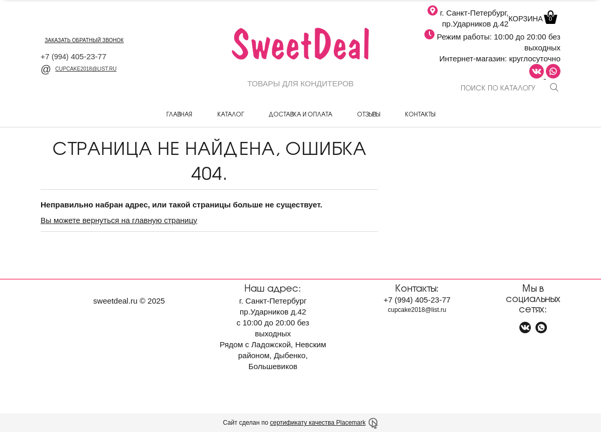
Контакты (420, 114)
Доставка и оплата (300, 114)
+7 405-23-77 (74, 56)
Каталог (230, 114)
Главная (179, 114)
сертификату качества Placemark (317, 422)
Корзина (531, 19)
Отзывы (368, 114)
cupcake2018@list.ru (78, 69)
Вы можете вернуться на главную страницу (119, 220)
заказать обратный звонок (84, 40)
